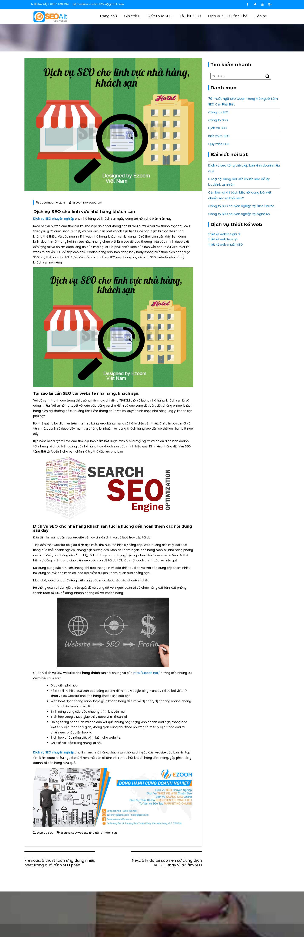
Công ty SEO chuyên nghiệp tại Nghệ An (239, 214)
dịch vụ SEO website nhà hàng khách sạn (89, 833)
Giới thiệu (132, 16)
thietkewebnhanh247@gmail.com (98, 4)
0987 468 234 (235, 892)
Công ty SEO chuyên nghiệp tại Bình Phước (241, 206)
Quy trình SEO (218, 144)
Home (177, 33)
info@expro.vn (69, 892)
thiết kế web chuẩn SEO (225, 244)
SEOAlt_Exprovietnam (85, 203)
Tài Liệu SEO (190, 16)
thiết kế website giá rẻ (224, 234)
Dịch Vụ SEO (193, 33)
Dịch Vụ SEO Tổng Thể (227, 16)
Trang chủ (108, 16)
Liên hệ (261, 16)
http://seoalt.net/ (146, 673)
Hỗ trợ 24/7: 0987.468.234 (50, 4)
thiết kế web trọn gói (223, 239)
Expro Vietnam (258, 925)
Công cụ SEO (218, 112)
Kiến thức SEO (160, 16)
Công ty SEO (218, 120)
